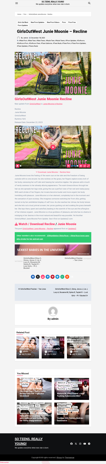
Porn (64, 22)
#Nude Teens (60, 40)
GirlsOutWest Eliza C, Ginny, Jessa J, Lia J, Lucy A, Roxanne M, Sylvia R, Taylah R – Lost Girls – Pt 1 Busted (32, 263)
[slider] (41, 166)
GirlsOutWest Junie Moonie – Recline (52, 31)
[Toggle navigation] (16, 3)
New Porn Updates (37, 22)
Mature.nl (61, 383)
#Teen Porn (66, 43)
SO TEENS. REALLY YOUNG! (53, 2)
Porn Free (72, 22)
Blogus (59, 458)
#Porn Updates (70, 40)
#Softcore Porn (22, 43)
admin (26, 38)
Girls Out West (23, 22)
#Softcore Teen (34, 43)
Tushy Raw (24, 384)
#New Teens (40, 40)
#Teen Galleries (46, 43)
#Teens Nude (33, 46)
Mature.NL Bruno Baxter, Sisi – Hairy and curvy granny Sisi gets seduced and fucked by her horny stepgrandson (78, 340)
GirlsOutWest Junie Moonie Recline (43, 99)
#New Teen (32, 40)
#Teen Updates (22, 46)
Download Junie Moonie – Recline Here (53, 172)
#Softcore (80, 40)
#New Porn (23, 40)
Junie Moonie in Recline (52, 104)
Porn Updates (23, 25)
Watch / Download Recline (35, 224)
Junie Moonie (67, 224)
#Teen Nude (57, 43)
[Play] (17, 166)
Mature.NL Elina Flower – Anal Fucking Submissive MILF (70, 394)
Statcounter (4, 462)
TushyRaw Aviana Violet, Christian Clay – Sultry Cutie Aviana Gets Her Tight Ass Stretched (27, 343)
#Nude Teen (50, 40)
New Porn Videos (53, 22)
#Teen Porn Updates (78, 43)
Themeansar (69, 458)
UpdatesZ (72, 228)
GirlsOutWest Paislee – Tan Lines (73, 259)
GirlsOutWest (35, 104)
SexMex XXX (62, 414)
